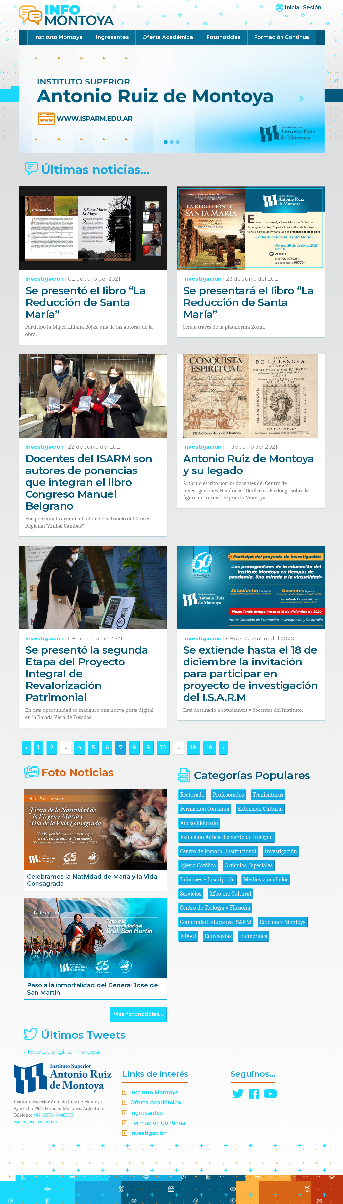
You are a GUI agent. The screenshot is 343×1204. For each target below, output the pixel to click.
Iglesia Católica (198, 865)
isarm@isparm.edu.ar (36, 1121)
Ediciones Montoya (283, 922)
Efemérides (253, 936)
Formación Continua (281, 37)
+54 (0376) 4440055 (53, 1115)
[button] (42, 99)
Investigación (44, 279)
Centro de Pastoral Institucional (218, 851)
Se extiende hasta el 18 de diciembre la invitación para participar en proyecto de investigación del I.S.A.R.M (250, 673)
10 (163, 747)
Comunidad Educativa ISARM (215, 922)
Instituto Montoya (58, 37)
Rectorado (192, 794)
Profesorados (228, 794)
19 (209, 747)
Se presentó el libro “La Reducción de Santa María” (85, 302)
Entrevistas (218, 936)
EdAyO (188, 936)
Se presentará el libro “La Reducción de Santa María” (248, 302)
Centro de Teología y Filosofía (215, 907)
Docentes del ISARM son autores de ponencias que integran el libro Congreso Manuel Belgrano (88, 482)
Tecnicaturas (268, 794)
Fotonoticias (224, 37)
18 (193, 747)
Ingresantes (112, 37)
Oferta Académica (167, 37)
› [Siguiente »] (223, 747)
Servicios (191, 893)
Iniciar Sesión (303, 7)
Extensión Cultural (260, 809)
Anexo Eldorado (199, 823)
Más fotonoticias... (138, 1014)
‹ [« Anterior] (26, 747)
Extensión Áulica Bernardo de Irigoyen (226, 837)
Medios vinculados (265, 879)
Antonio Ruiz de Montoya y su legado (248, 464)
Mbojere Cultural (230, 893)
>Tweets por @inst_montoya (61, 1052)
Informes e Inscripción (207, 879)
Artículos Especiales (249, 865)
